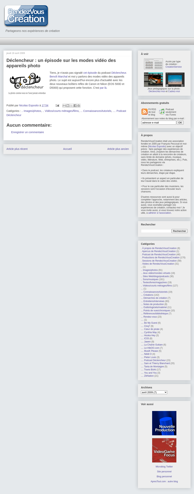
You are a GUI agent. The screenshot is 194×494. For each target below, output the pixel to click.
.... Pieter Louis (148, 357)
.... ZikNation (147, 376)
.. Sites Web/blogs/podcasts (155, 276)
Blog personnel (164, 476)
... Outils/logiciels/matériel (154, 307)
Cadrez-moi (174, 91)
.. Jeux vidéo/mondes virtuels (155, 273)
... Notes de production (152, 304)
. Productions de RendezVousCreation (160, 257)
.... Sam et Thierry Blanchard (155, 363)
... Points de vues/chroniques (155, 310)
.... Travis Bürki (148, 369)
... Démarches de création (154, 298)
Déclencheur (118, 72)
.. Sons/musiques (149, 279)
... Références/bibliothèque (154, 313)
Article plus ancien (118, 148)
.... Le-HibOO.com (150, 348)
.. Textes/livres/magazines (154, 282)
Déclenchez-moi (157, 91)
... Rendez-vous (149, 316)
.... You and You (149, 372)
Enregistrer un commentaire (27, 132)
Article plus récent (16, 148)
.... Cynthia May (149, 332)
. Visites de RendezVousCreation (157, 263)
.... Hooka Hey (148, 335)
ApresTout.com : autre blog (164, 481)
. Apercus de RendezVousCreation (158, 251)
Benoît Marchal (58, 76)
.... (142, 320)
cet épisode (90, 72)
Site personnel (164, 471)
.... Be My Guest (149, 323)
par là (103, 87)
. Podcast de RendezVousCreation (158, 254)
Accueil (67, 148)
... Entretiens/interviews (152, 301)
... (142, 288)
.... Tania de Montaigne (152, 366)
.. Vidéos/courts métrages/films (61, 110)
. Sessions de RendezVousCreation (159, 260)
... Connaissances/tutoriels (95, 110)
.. (141, 267)
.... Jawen (146, 341)
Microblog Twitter (164, 466)
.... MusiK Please (149, 351)
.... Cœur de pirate (150, 329)
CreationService (174, 67)
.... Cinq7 (145, 326)
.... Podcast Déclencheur (153, 360)
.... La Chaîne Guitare (152, 344)
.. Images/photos (31, 110)
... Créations (147, 295)
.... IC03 (145, 338)
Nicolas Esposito (157, 146)
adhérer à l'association (159, 213)
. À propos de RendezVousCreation (159, 248)
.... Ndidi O (146, 354)
